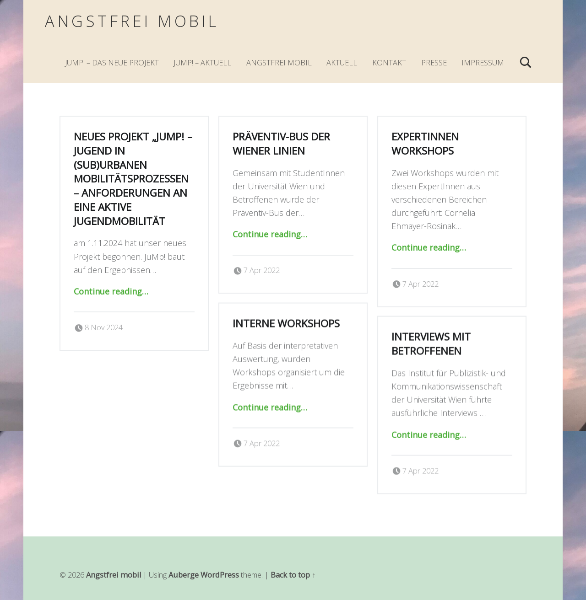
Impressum (482, 63)
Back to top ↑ (293, 575)
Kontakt (389, 63)
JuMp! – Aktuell (202, 63)
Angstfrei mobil (132, 21)
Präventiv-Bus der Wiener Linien (281, 143)
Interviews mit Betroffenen (431, 341)
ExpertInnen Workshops (425, 143)
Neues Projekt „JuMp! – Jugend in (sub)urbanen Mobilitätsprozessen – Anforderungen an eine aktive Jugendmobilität (133, 178)
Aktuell (341, 63)
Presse (434, 63)
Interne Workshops (286, 320)
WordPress (220, 575)
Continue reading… (111, 291)
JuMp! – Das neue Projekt (112, 63)
